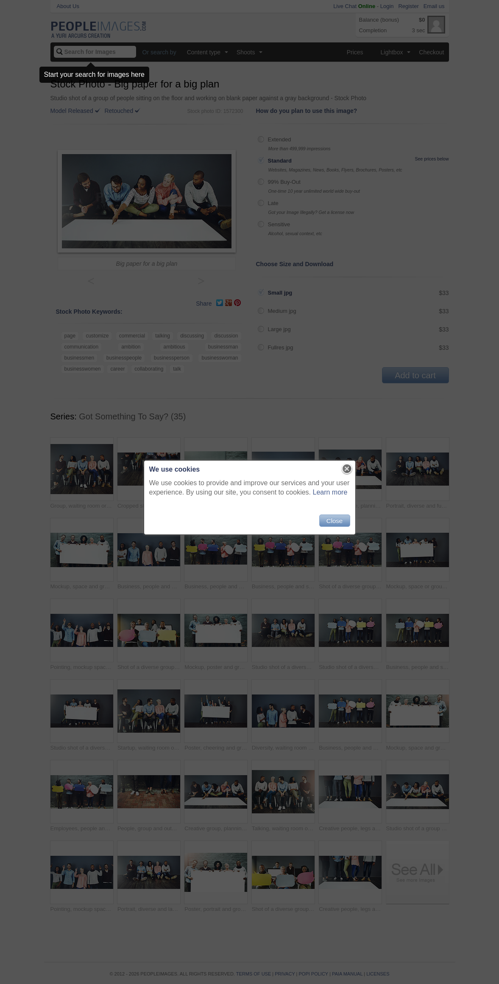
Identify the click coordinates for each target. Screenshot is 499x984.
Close (334, 520)
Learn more (330, 492)
